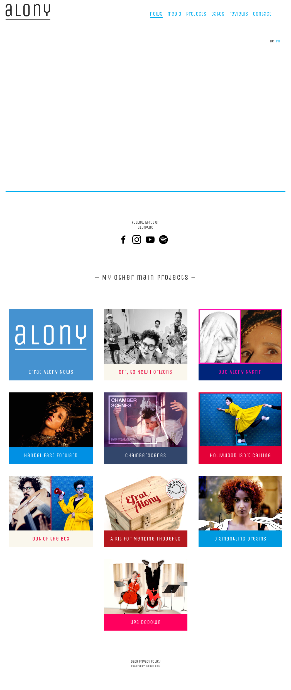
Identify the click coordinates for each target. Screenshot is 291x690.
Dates (217, 14)
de (272, 41)
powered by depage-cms (145, 666)
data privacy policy (145, 661)
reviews (238, 14)
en (278, 41)
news (156, 14)
